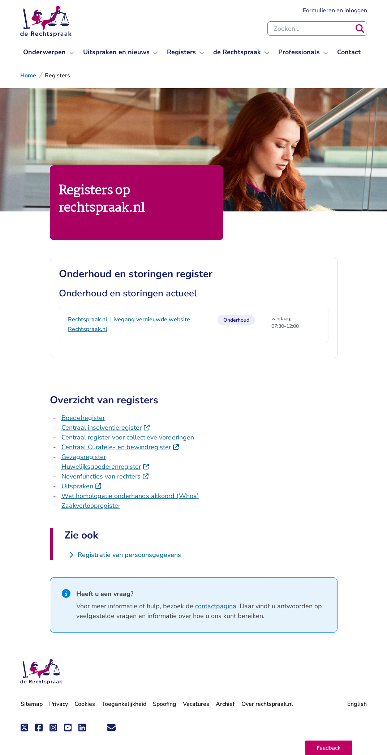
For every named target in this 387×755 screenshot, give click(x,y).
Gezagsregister (83, 456)
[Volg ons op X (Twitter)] (24, 727)
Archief (225, 704)
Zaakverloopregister (90, 505)
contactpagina (215, 606)
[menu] (48, 52)
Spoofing (164, 704)
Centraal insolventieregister (101, 427)
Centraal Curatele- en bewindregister (116, 447)
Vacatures (196, 704)
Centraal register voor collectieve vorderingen (127, 437)
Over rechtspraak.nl (267, 704)
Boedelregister (83, 417)
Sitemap (32, 704)
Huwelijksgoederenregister (101, 466)
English (357, 704)
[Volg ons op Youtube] (68, 727)
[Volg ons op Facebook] (39, 727)
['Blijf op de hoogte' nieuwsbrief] (111, 727)
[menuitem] (349, 52)
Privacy (58, 704)
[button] (328, 748)
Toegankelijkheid (124, 704)
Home (28, 76)
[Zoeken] (360, 28)
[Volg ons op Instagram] (53, 727)
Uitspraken (77, 486)
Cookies (84, 704)
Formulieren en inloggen (335, 10)
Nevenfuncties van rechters (101, 476)
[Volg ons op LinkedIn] (82, 727)
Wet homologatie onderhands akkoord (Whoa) (130, 496)
